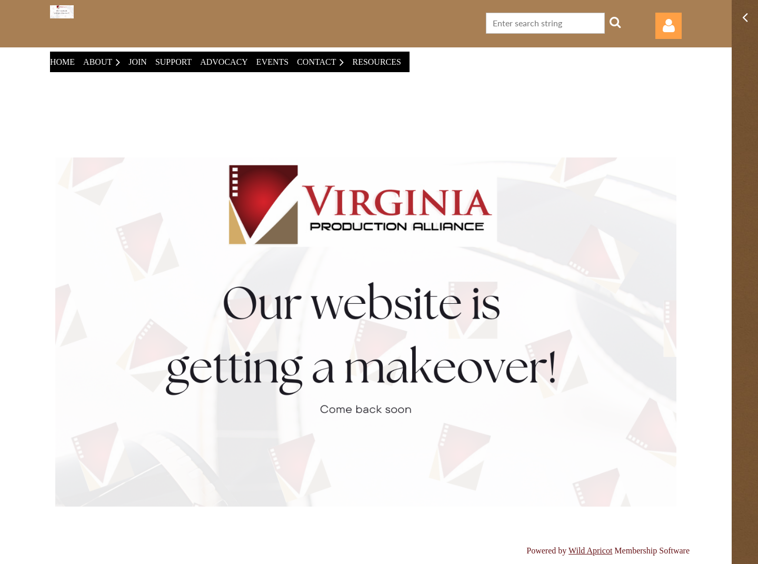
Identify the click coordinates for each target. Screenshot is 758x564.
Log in (668, 26)
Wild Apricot (590, 550)
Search (614, 22)
